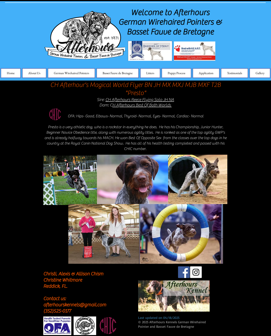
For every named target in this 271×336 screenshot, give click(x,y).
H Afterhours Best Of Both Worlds (142, 105)
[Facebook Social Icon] (184, 272)
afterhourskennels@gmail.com (74, 305)
